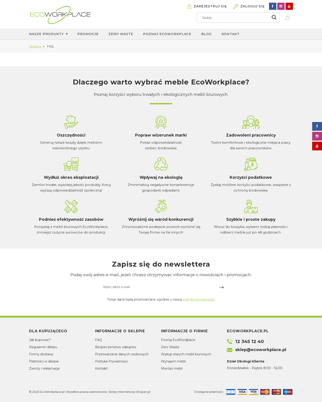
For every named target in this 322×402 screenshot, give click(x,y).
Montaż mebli (171, 368)
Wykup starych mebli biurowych (186, 354)
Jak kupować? (40, 340)
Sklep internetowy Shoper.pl (129, 392)
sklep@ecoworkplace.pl (260, 349)
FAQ (98, 340)
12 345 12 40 (249, 341)
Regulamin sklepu (43, 347)
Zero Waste (170, 347)
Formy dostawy (41, 354)
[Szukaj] (274, 18)
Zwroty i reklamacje (44, 368)
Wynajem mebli (173, 361)
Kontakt (101, 368)
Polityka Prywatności (111, 361)
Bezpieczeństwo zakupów (115, 347)
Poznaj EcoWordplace (178, 340)
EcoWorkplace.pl (52, 392)
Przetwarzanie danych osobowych (122, 354)
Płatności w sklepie (44, 361)
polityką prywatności (198, 299)
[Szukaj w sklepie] (234, 18)
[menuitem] (53, 34)
